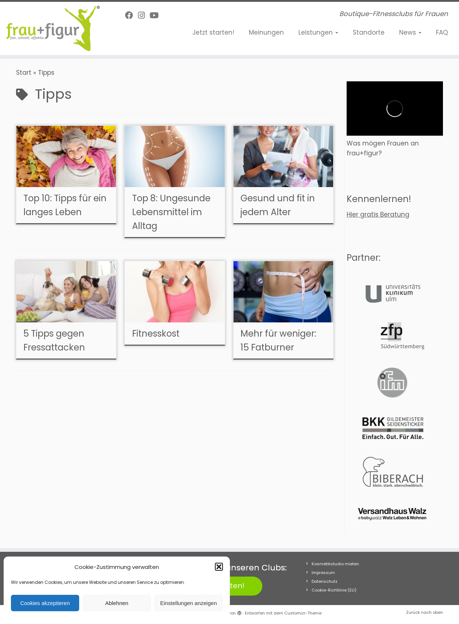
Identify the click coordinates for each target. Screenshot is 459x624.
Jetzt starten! (213, 32)
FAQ (442, 32)
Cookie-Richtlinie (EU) (334, 590)
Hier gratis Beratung (378, 214)
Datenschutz (325, 581)
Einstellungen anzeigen (188, 603)
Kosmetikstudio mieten (335, 564)
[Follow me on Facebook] (131, 15)
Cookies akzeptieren (45, 603)
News (410, 32)
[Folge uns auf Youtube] (156, 15)
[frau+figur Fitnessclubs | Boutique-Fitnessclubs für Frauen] (53, 28)
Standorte (369, 32)
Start (23, 72)
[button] (219, 566)
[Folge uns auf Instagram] (144, 15)
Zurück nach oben (424, 612)
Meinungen (266, 32)
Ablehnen (116, 603)
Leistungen (318, 32)
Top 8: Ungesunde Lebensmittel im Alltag (171, 212)
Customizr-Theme (302, 613)
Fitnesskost (156, 333)
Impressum (323, 572)
